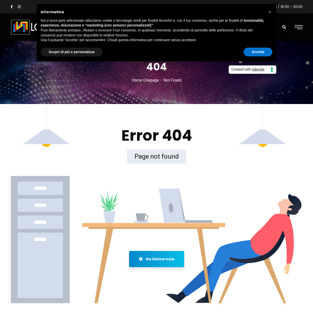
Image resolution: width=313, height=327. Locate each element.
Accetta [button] (258, 52)
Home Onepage (145, 80)
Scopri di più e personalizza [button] (72, 52)
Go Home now (156, 259)
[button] (270, 12)
